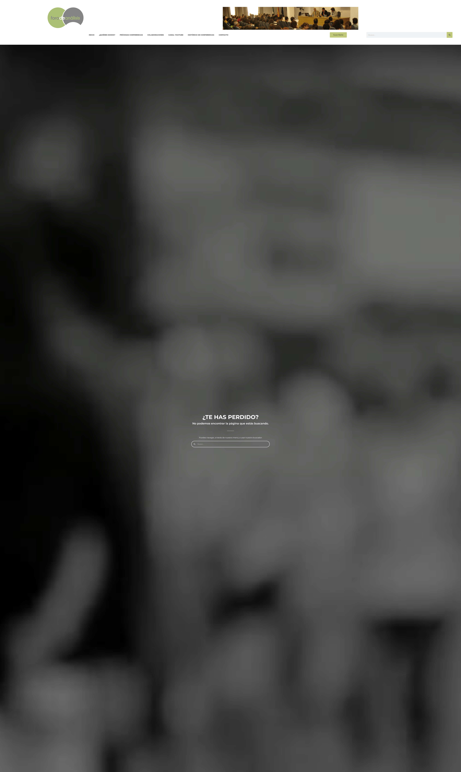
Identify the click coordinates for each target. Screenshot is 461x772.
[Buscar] (449, 35)
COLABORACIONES (155, 35)
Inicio (91, 35)
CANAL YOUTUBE (175, 35)
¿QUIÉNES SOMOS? (107, 35)
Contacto (223, 35)
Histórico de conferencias (201, 35)
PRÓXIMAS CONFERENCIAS (131, 35)
